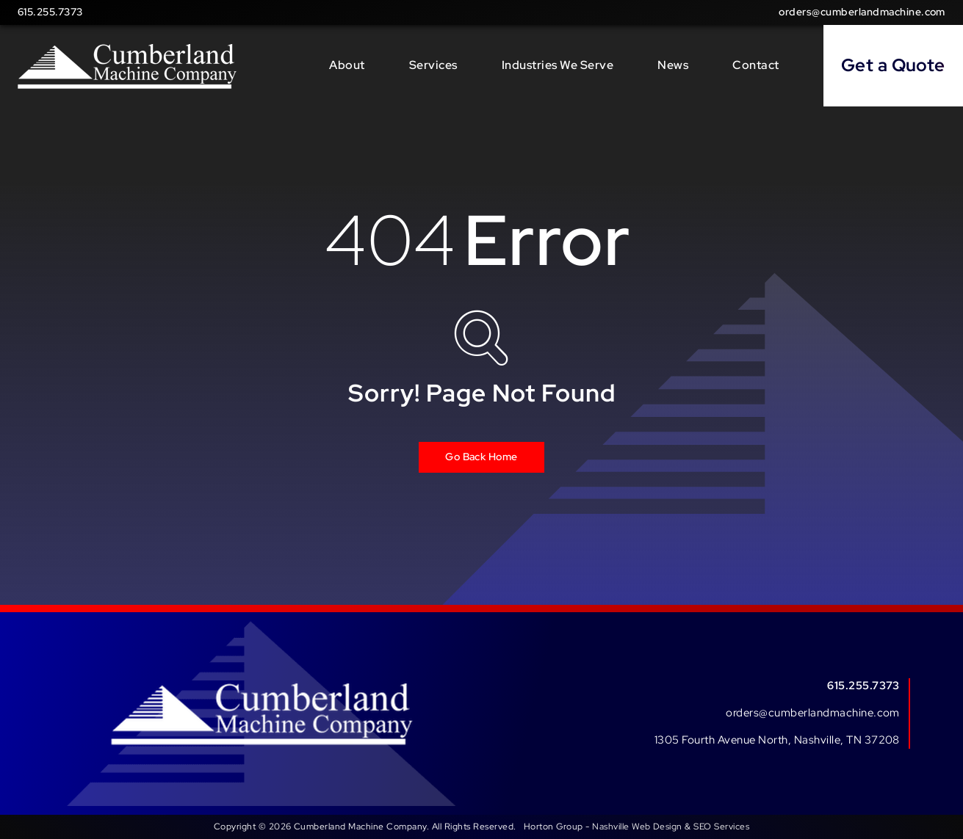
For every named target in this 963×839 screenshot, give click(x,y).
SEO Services (721, 826)
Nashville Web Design (637, 826)
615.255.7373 (50, 11)
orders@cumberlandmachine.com (862, 11)
